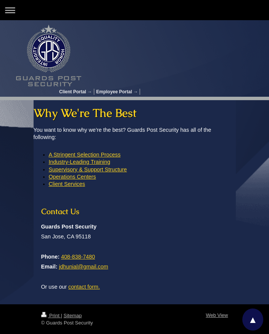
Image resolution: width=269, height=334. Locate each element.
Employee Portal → (117, 91)
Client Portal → (75, 91)
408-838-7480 (78, 257)
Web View (217, 315)
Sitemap (72, 315)
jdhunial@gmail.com (83, 267)
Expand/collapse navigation (134, 10)
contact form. (84, 287)
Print (51, 315)
